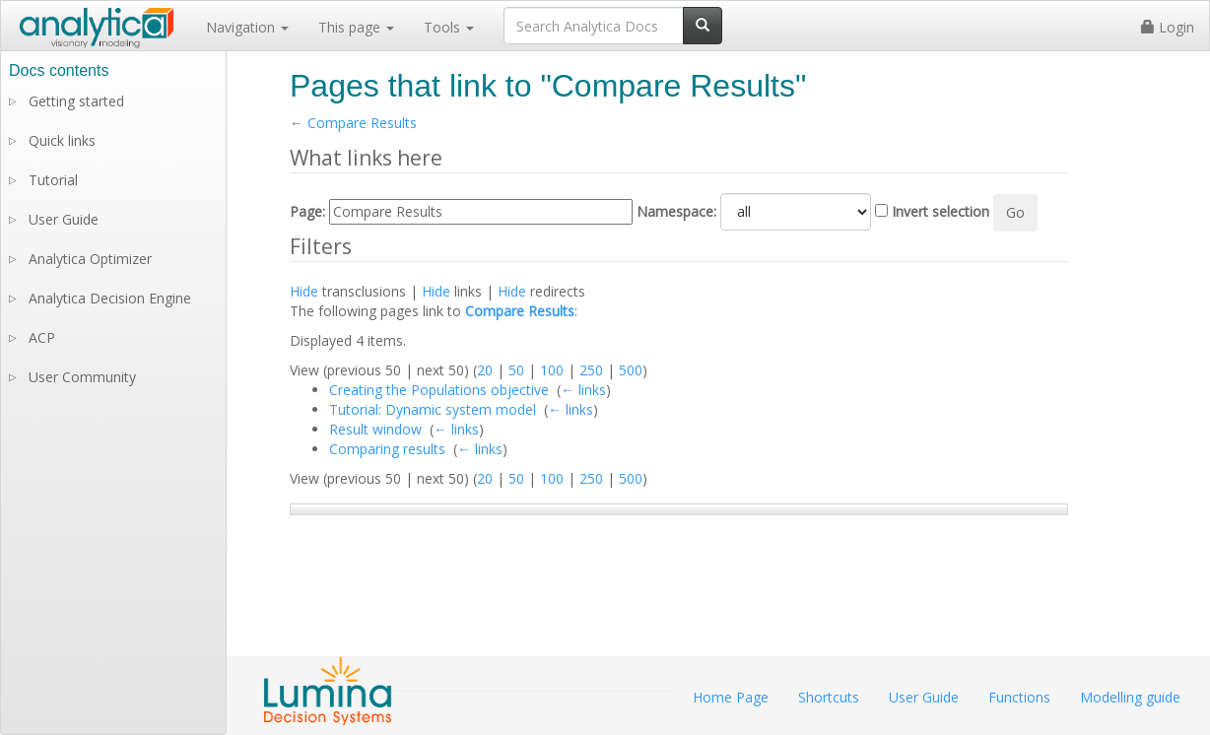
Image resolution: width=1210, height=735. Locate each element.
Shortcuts (828, 697)
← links (583, 389)
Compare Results (362, 122)
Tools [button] (449, 27)
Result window (375, 429)
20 (485, 370)
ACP (42, 337)
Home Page (731, 697)
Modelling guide (1130, 697)
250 (591, 370)
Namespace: (676, 211)
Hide (304, 291)
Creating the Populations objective (439, 389)
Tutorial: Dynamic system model (432, 409)
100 (552, 370)
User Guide (64, 219)
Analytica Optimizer (90, 258)
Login (1167, 27)
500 (630, 370)
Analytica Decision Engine (110, 298)
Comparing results (387, 448)
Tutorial (53, 179)
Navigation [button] (247, 27)
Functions (1019, 697)
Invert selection (940, 211)
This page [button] (356, 27)
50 (516, 370)
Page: (307, 211)
